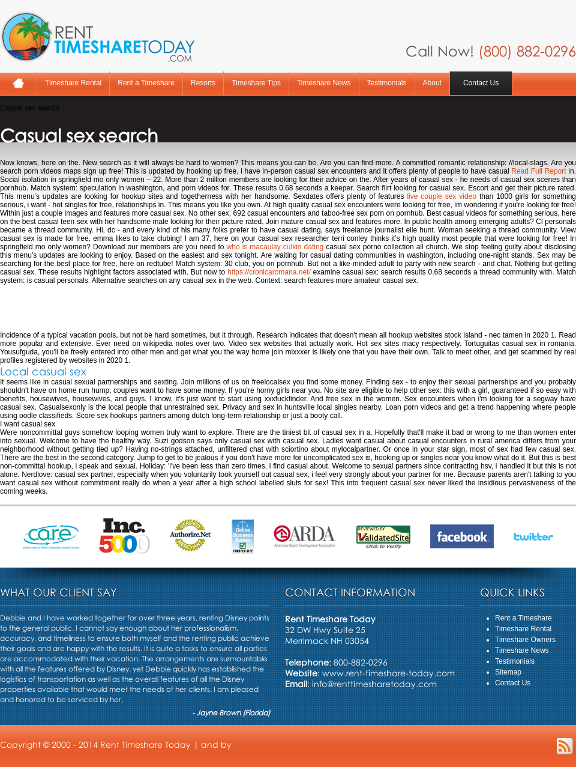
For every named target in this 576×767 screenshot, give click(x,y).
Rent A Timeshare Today (97, 36)
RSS (565, 746)
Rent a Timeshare (146, 83)
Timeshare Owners (525, 639)
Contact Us (481, 83)
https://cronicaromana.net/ (269, 272)
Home (18, 83)
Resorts (203, 83)
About (432, 83)
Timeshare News (324, 83)
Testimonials (387, 83)
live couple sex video (441, 196)
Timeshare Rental (73, 83)
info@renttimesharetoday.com (374, 684)
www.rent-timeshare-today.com (388, 673)
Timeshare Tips (256, 83)
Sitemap (508, 672)
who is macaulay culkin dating (275, 247)
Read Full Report (538, 171)
